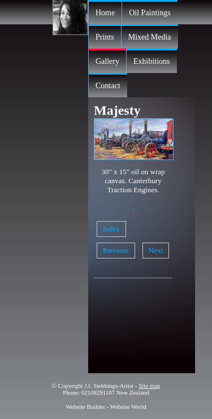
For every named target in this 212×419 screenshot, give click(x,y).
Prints (105, 37)
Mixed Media (149, 37)
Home (105, 12)
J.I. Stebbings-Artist (108, 385)
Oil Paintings (150, 12)
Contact (108, 85)
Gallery (107, 61)
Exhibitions (151, 61)
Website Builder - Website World (106, 406)
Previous (116, 250)
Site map (149, 385)
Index (111, 228)
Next (156, 250)
